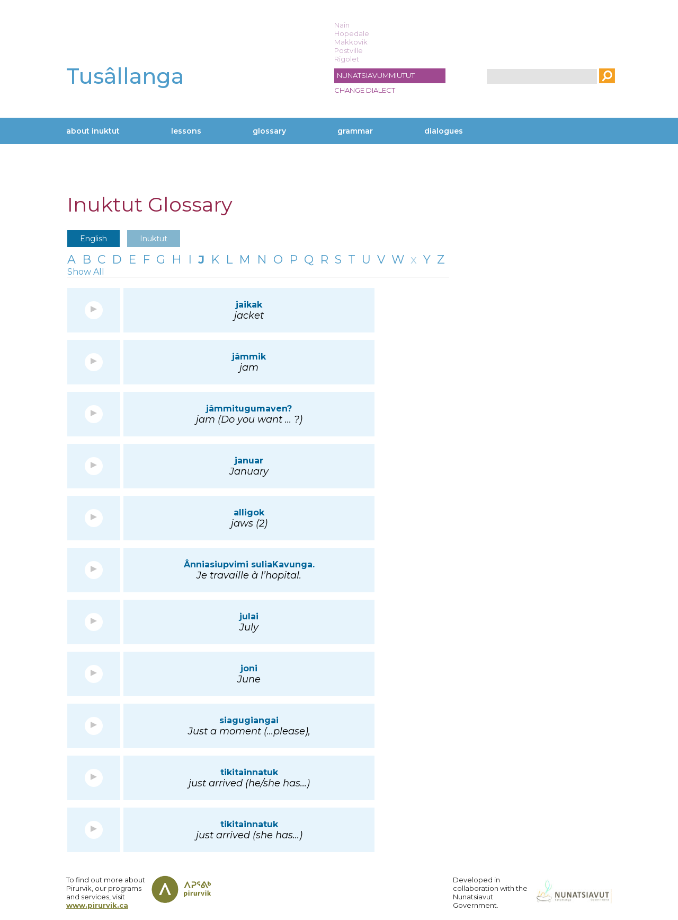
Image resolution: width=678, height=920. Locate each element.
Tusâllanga (125, 76)
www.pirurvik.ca (97, 905)
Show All (85, 272)
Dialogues (443, 131)
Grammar (355, 131)
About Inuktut (93, 131)
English (93, 238)
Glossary (269, 131)
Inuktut (153, 238)
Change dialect (364, 90)
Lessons (186, 131)
